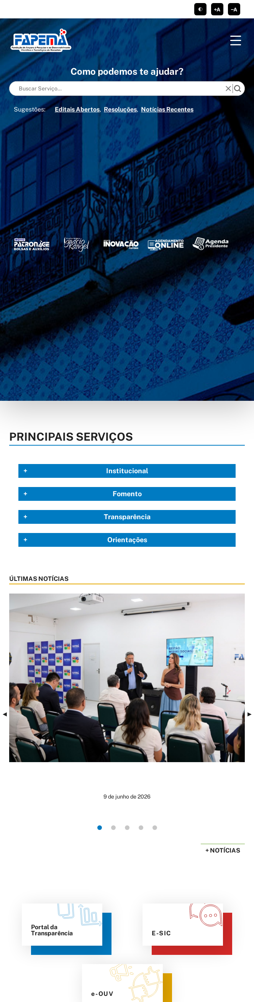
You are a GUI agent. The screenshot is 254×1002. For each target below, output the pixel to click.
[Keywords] (119, 88)
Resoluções (120, 109)
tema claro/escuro (200, 9)
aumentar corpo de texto (217, 9)
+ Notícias (222, 850)
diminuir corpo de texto (234, 9)
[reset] (228, 88)
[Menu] (235, 40)
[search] (237, 88)
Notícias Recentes (167, 109)
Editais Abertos (77, 109)
